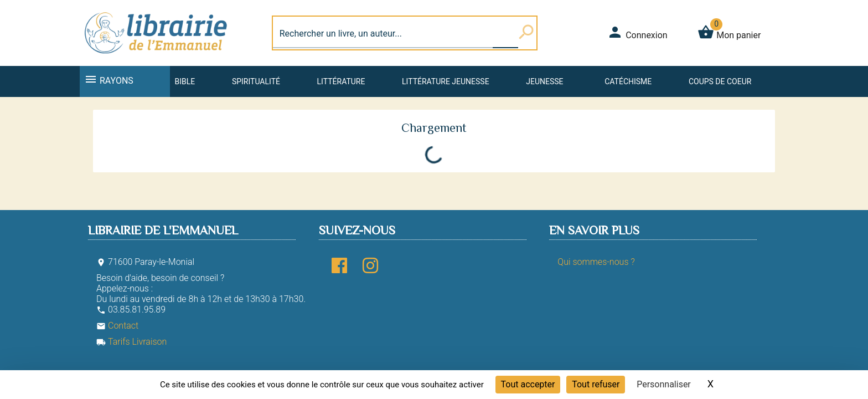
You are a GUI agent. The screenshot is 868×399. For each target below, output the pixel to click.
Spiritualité (256, 81)
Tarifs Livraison (131, 341)
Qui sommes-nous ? (595, 262)
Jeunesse (544, 81)
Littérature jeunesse (445, 81)
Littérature (341, 81)
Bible (184, 81)
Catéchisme (628, 81)
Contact (117, 325)
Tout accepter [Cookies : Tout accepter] (528, 384)
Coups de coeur (720, 81)
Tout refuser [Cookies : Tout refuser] (595, 384)
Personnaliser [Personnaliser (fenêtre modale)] (664, 384)
